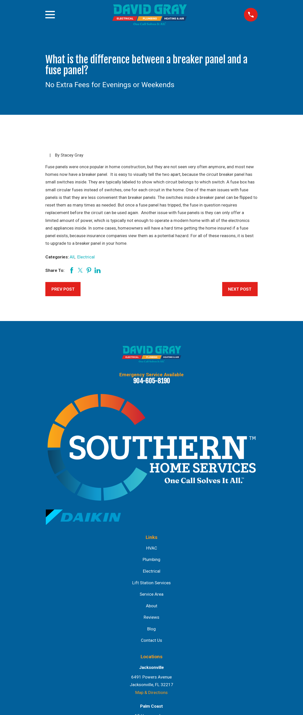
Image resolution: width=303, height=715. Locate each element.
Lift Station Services (151, 582)
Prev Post (63, 289)
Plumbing (151, 559)
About (151, 605)
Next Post (240, 289)
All (72, 256)
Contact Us (151, 640)
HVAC (151, 548)
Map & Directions (151, 692)
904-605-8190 (151, 381)
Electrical (86, 256)
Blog (151, 628)
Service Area (151, 594)
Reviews (151, 617)
